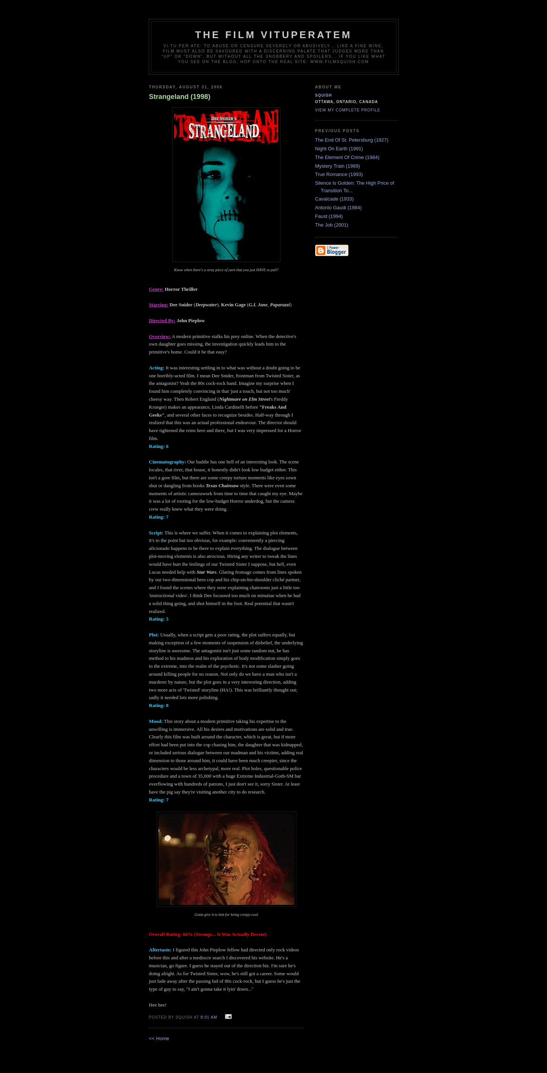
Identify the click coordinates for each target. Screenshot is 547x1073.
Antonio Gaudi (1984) (338, 207)
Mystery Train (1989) (337, 166)
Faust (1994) (329, 216)
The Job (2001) (331, 225)
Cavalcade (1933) (334, 199)
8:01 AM (208, 1017)
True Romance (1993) (339, 174)
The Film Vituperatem (273, 34)
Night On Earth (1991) (339, 148)
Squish (323, 95)
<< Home (159, 1038)
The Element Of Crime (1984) (347, 157)
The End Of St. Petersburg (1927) (351, 140)
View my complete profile (348, 110)
